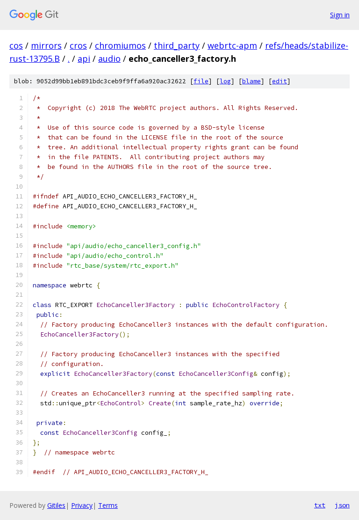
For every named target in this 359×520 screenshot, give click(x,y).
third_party (177, 45)
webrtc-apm (232, 45)
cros (78, 45)
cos (16, 45)
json (342, 505)
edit (279, 81)
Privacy (82, 505)
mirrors (46, 45)
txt (319, 505)
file (201, 81)
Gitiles (56, 505)
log (225, 81)
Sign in (340, 14)
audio (109, 58)
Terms (108, 505)
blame (251, 81)
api (84, 58)
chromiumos (120, 45)
